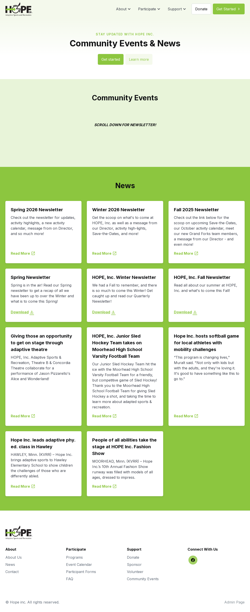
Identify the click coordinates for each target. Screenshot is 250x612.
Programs (74, 557)
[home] (18, 9)
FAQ (69, 579)
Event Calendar (79, 564)
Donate (133, 557)
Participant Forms (81, 571)
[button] (123, 9)
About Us (13, 557)
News (10, 564)
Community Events (143, 579)
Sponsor (134, 564)
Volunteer (135, 571)
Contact (12, 571)
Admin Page (234, 602)
